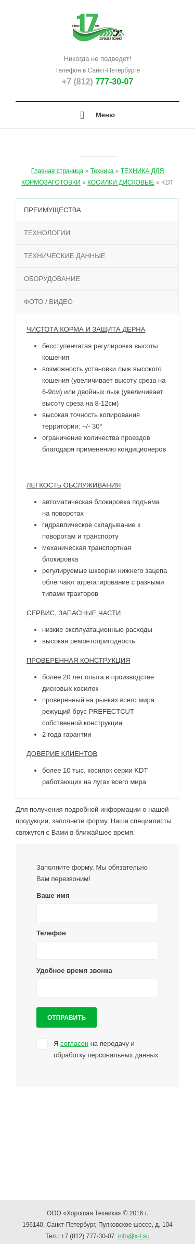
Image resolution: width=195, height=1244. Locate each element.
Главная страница (57, 171)
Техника (102, 171)
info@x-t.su (134, 1236)
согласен (74, 1043)
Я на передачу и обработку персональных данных (106, 1049)
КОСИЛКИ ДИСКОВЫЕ (120, 182)
